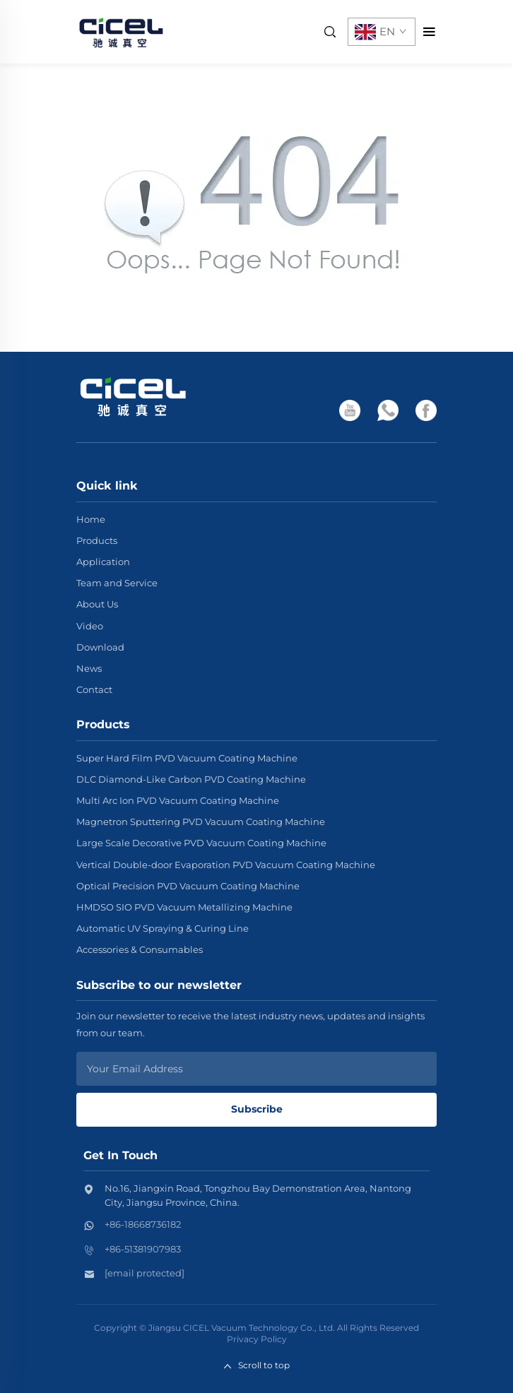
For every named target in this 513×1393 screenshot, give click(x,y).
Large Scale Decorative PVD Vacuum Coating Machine (201, 842)
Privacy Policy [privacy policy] (257, 1339)
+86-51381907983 (143, 1249)
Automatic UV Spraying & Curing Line (162, 928)
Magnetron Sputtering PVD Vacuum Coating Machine (200, 821)
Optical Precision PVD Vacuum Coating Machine (188, 885)
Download (100, 647)
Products (96, 540)
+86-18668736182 (143, 1224)
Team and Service (117, 582)
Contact (94, 689)
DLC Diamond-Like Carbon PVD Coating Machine (191, 779)
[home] (120, 30)
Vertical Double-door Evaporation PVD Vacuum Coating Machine (225, 864)
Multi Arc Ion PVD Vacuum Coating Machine (177, 800)
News (89, 668)
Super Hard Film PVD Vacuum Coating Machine (186, 758)
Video (89, 626)
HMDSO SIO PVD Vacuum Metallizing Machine (184, 907)
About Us (97, 604)
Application (103, 561)
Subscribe (257, 1109)
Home (90, 519)
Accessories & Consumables (139, 949)
